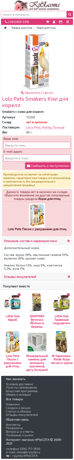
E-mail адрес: (13, 151)
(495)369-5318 (17, 22)
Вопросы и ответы (20, 431)
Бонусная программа (21, 391)
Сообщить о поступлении (48, 165)
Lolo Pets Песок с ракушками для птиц (12, 354)
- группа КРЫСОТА (22, 455)
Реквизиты (14, 428)
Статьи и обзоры (18, 411)
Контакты (13, 424)
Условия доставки (19, 384)
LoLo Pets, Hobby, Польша (45, 127)
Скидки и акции (18, 408)
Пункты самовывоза (21, 387)
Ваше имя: (10, 138)
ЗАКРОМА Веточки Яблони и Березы (37, 314)
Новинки (13, 404)
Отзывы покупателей (20, 276)
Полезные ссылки (19, 435)
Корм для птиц (46, 27)
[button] (70, 14)
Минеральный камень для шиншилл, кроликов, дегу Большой (37, 355)
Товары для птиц (21, 27)
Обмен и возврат (18, 394)
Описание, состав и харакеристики (30, 241)
